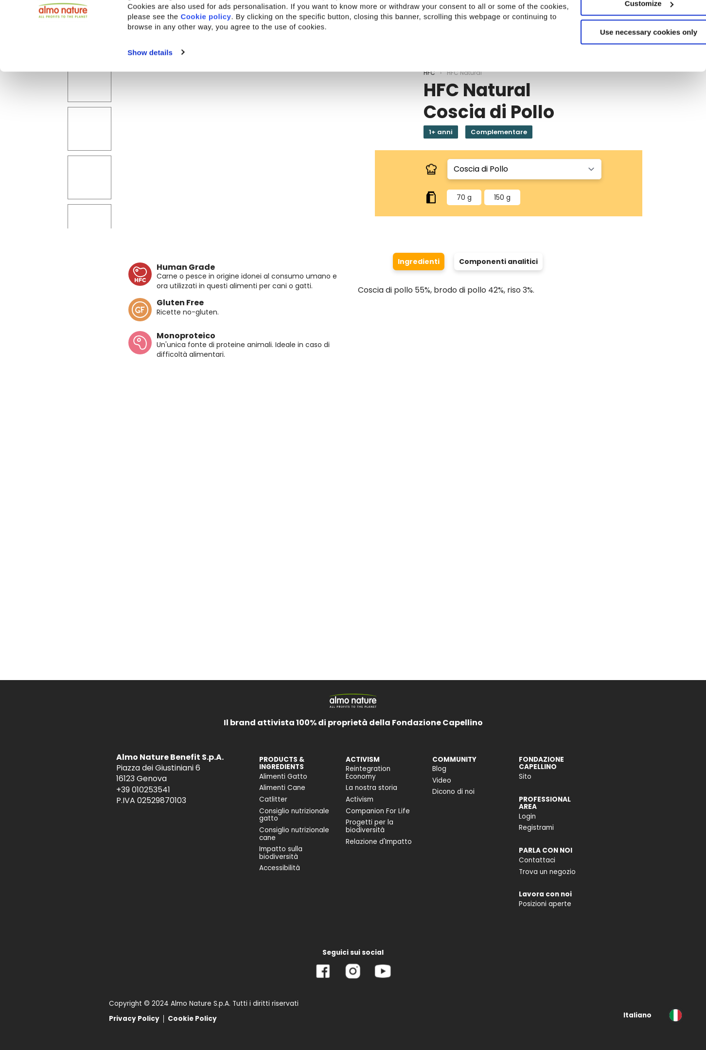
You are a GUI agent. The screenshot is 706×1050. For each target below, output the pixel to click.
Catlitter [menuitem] (273, 799)
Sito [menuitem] (525, 776)
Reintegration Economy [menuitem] (368, 772)
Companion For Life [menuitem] (378, 811)
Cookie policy (280, 65)
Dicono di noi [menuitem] (453, 791)
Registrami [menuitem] (536, 827)
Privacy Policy (134, 1018)
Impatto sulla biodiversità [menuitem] (280, 852)
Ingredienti (419, 261)
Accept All (625, 24)
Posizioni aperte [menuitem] (545, 904)
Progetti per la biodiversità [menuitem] (369, 826)
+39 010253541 (143, 789)
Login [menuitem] (527, 816)
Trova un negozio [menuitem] (547, 871)
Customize (625, 53)
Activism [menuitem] (359, 799)
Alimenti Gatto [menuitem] (283, 776)
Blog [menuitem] (439, 768)
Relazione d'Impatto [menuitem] (379, 841)
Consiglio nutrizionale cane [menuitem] (294, 833)
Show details (150, 101)
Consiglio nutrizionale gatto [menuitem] (294, 814)
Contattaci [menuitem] (537, 860)
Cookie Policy (192, 1018)
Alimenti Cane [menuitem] (282, 787)
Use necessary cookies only (624, 81)
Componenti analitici (498, 261)
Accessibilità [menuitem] (279, 868)
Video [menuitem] (441, 780)
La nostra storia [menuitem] (371, 787)
